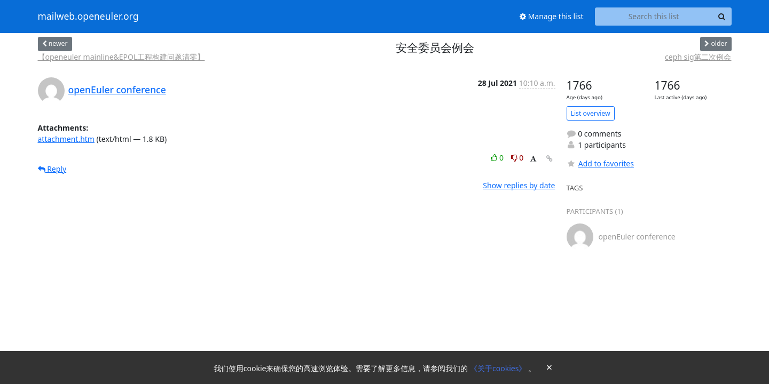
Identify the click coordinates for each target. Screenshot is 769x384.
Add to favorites (600, 163)
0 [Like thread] (498, 158)
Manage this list (552, 16)
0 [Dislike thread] (517, 158)
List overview (590, 113)
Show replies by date (519, 185)
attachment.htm (66, 139)
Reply (52, 169)
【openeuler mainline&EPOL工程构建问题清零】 (121, 57)
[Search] (722, 16)
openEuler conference (117, 89)
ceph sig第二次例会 (698, 57)
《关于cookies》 (499, 368)
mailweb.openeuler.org (88, 16)
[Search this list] (654, 16)
